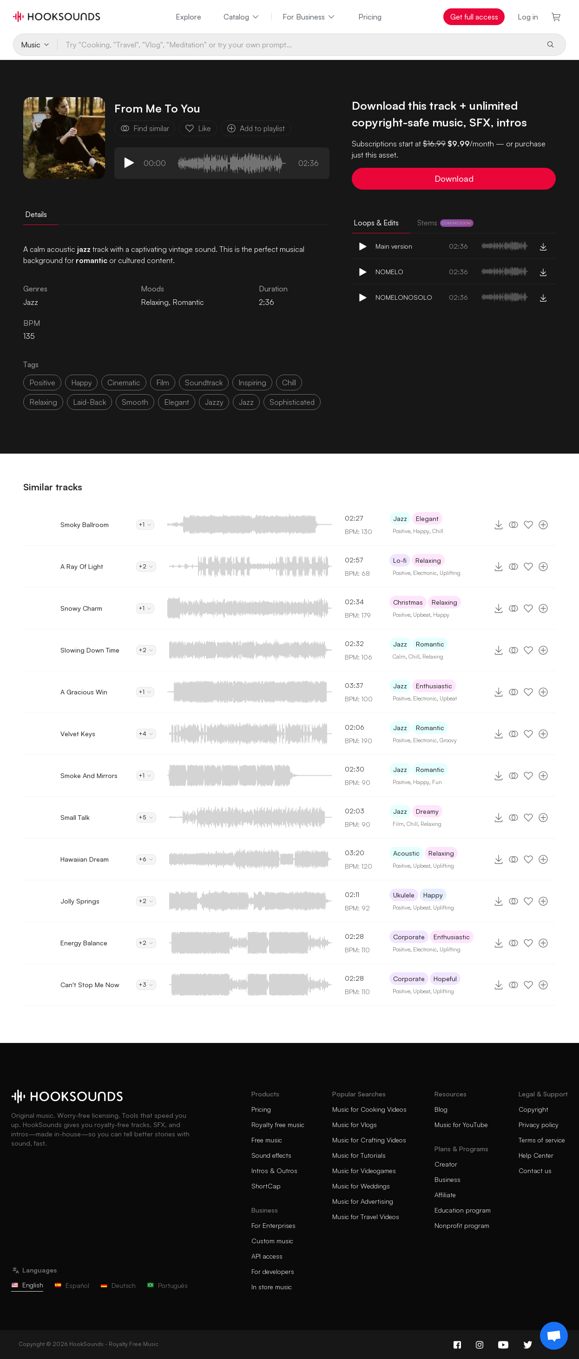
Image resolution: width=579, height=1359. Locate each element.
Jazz (246, 402)
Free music (266, 1140)
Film (398, 823)
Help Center (536, 1155)
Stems (445, 222)
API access (267, 1256)
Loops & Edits (376, 222)
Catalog (242, 16)
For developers (272, 1271)
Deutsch (118, 1285)
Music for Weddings (361, 1186)
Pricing (370, 16)
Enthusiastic (434, 686)
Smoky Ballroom (84, 524)
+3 (146, 984)
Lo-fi (400, 560)
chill (289, 382)
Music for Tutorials (359, 1155)
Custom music (272, 1241)
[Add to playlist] (543, 525)
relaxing (43, 402)
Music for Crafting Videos (369, 1140)
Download (454, 178)
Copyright (533, 1109)
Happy (421, 531)
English (27, 1285)
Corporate (409, 937)
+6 (146, 859)
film (162, 382)
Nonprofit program (461, 1225)
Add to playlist (256, 128)
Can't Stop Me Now (89, 985)
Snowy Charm (81, 608)
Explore (188, 16)
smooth (135, 402)
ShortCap (266, 1186)
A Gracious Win (83, 692)
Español (71, 1285)
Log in (528, 16)
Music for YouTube (461, 1124)
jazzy (214, 402)
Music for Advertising (362, 1201)
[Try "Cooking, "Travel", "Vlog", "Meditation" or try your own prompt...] (298, 44)
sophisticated (292, 402)
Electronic (425, 572)
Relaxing (155, 302)
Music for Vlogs (354, 1124)
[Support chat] (554, 1336)
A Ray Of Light (81, 566)
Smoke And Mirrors (89, 775)
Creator (445, 1164)
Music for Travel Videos (365, 1216)
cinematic (123, 382)
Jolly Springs (79, 901)
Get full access (474, 16)
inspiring (252, 382)
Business (447, 1179)
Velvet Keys (77, 734)
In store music (271, 1287)
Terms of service (542, 1140)
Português (167, 1285)
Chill (437, 531)
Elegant (427, 518)
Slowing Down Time (89, 650)
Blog (440, 1109)
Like (198, 128)
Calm (399, 656)
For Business (309, 16)
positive (42, 382)
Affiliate (445, 1195)
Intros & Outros (274, 1170)
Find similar (144, 128)
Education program (462, 1210)
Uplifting (450, 572)
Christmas (408, 602)
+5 (146, 817)
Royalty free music (277, 1124)
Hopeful (445, 979)
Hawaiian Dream (84, 859)
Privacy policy (539, 1124)
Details (36, 214)
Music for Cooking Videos (369, 1109)
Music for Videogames (364, 1170)
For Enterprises (273, 1225)
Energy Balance (83, 943)
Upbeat (421, 614)
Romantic (188, 302)
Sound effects (271, 1155)
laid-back (89, 402)
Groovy (448, 740)
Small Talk (75, 817)
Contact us (535, 1170)
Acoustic (406, 853)
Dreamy (427, 811)
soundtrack (204, 382)
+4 (146, 733)
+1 (145, 524)
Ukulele (404, 895)
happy (81, 382)
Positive (401, 531)
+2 (146, 566)
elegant (176, 402)
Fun (437, 781)
